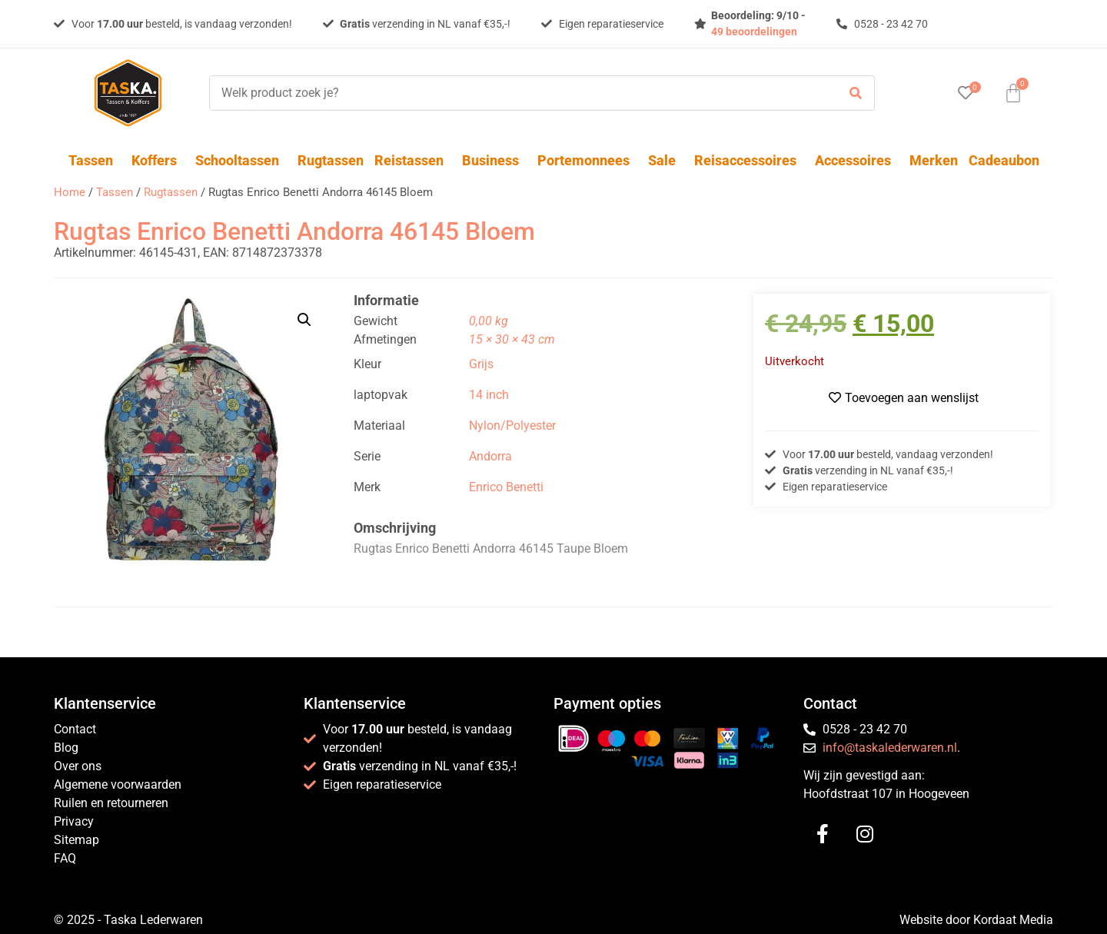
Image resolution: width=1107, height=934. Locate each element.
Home (69, 192)
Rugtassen (331, 160)
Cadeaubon (1004, 160)
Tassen (94, 160)
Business (494, 160)
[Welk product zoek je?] (519, 93)
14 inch (489, 394)
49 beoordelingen (754, 31)
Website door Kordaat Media (976, 919)
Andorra (490, 456)
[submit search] (855, 93)
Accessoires (857, 160)
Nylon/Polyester (512, 425)
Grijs (481, 364)
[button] (304, 320)
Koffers (157, 160)
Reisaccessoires (749, 160)
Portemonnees (587, 160)
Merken (933, 160)
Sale (665, 160)
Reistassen (412, 160)
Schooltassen (241, 160)
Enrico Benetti (506, 487)
